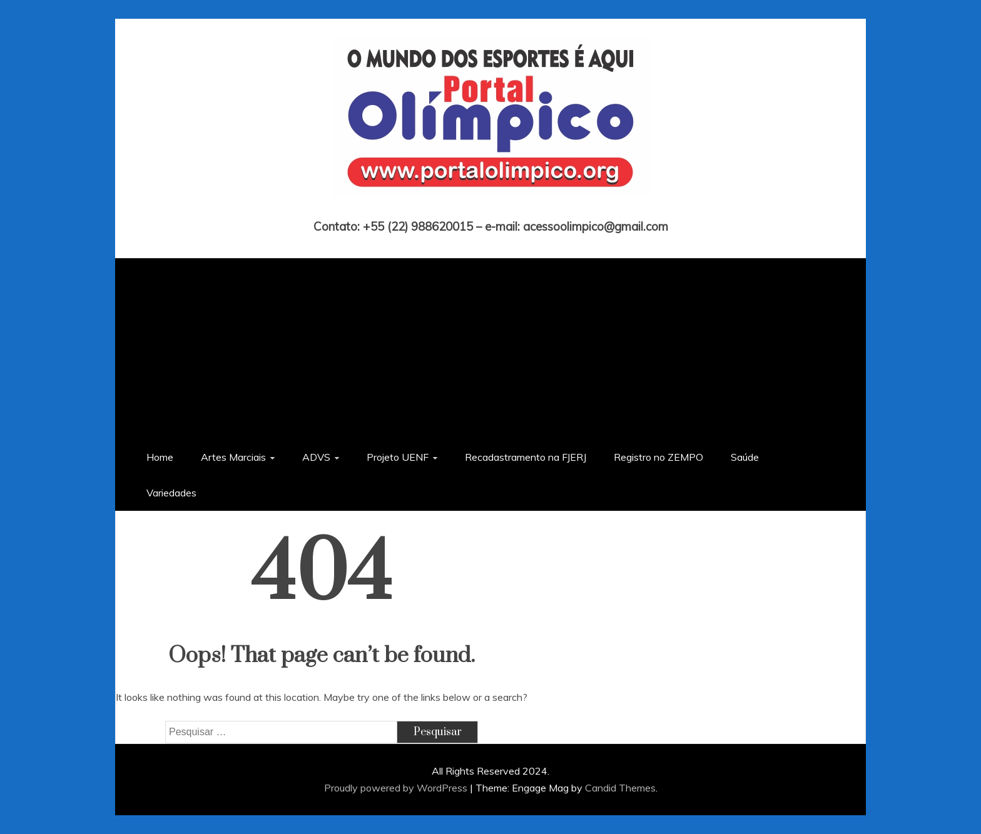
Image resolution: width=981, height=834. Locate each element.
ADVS (316, 457)
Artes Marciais (233, 457)
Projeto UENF (398, 457)
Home (159, 457)
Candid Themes (620, 787)
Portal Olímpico (491, 209)
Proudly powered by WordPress (397, 787)
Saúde (745, 457)
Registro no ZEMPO (658, 457)
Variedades (171, 492)
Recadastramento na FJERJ (525, 457)
